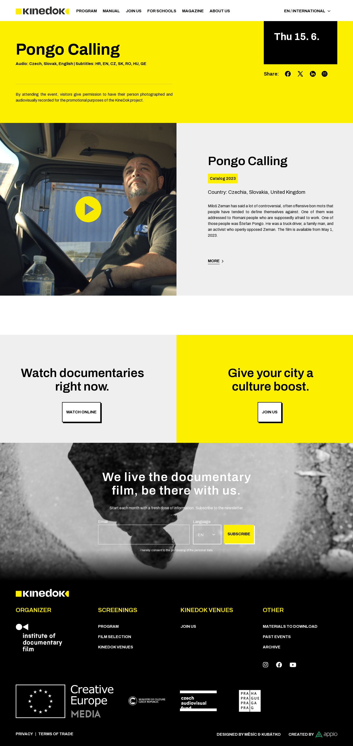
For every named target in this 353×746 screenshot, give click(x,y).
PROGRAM (86, 11)
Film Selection (114, 637)
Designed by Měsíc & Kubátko (249, 734)
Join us (133, 11)
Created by (313, 734)
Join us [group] (269, 412)
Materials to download (290, 626)
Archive (271, 647)
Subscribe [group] (238, 534)
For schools (161, 11)
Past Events (277, 637)
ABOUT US (220, 11)
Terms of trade (55, 734)
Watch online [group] (81, 412)
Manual (111, 11)
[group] (143, 531)
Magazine (193, 11)
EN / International (307, 11)
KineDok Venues (115, 647)
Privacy (24, 734)
